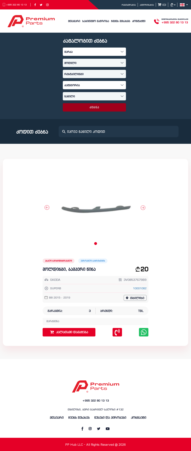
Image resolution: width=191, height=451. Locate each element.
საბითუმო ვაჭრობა (95, 21)
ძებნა (94, 107)
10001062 (140, 288)
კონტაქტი (138, 21)
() (162, 5)
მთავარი (74, 21)
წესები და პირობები (110, 417)
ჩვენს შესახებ (120, 21)
